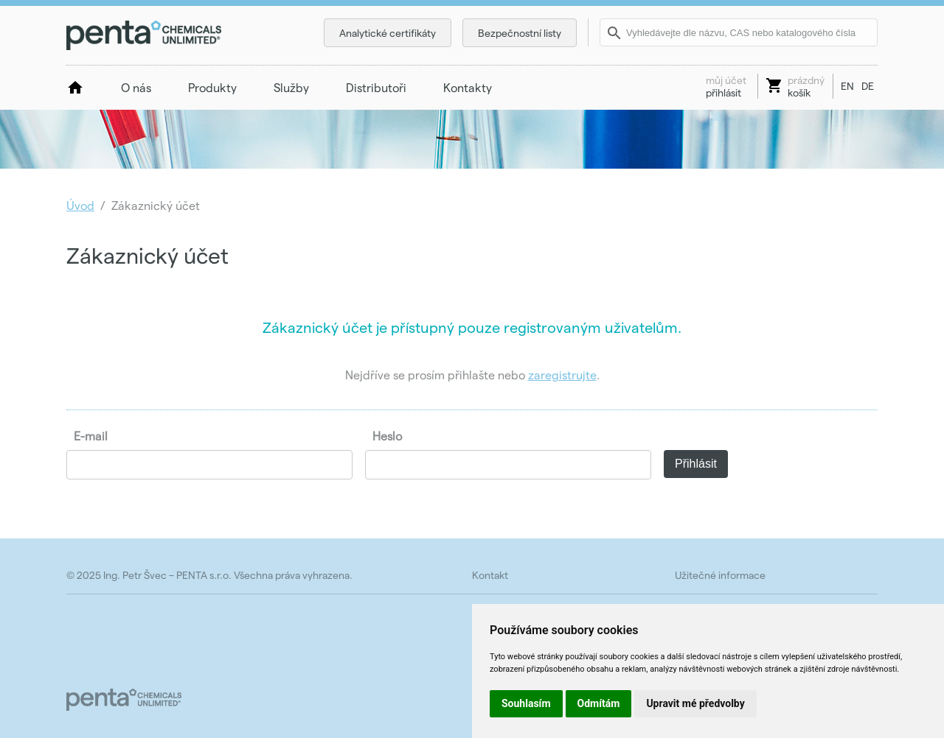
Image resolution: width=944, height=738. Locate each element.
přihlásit (726, 86)
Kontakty (467, 87)
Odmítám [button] (598, 703)
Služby (291, 87)
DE (867, 86)
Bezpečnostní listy (519, 33)
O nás (136, 87)
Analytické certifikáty (387, 33)
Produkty (212, 87)
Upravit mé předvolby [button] (695, 703)
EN (847, 86)
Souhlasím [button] (526, 703)
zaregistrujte (562, 375)
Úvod (80, 205)
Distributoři (376, 87)
